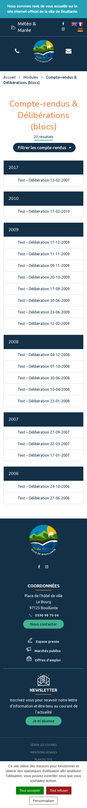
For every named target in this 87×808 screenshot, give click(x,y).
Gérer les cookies (43, 744)
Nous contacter (43, 624)
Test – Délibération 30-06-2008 (44, 378)
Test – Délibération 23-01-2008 (44, 401)
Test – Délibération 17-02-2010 (44, 211)
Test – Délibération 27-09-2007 (44, 432)
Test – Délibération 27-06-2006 (44, 498)
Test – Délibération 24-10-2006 (44, 486)
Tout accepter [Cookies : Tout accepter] (29, 790)
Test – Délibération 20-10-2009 (44, 277)
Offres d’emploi (48, 660)
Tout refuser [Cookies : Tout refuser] (59, 790)
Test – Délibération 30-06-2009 (44, 300)
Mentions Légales (43, 752)
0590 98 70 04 (43, 615)
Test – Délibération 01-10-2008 (44, 366)
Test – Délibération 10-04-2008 (44, 389)
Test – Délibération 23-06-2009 (44, 312)
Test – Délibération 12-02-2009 (44, 323)
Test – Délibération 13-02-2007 (44, 180)
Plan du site (43, 759)
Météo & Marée (23, 27)
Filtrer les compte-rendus (44, 147)
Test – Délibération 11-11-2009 (44, 254)
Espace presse (47, 641)
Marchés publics (48, 651)
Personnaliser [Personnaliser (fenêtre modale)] (43, 801)
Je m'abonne (43, 721)
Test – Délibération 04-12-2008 (44, 355)
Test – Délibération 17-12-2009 (44, 242)
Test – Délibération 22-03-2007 (44, 444)
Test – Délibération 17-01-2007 (44, 455)
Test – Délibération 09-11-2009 (44, 265)
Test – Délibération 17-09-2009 (44, 289)
